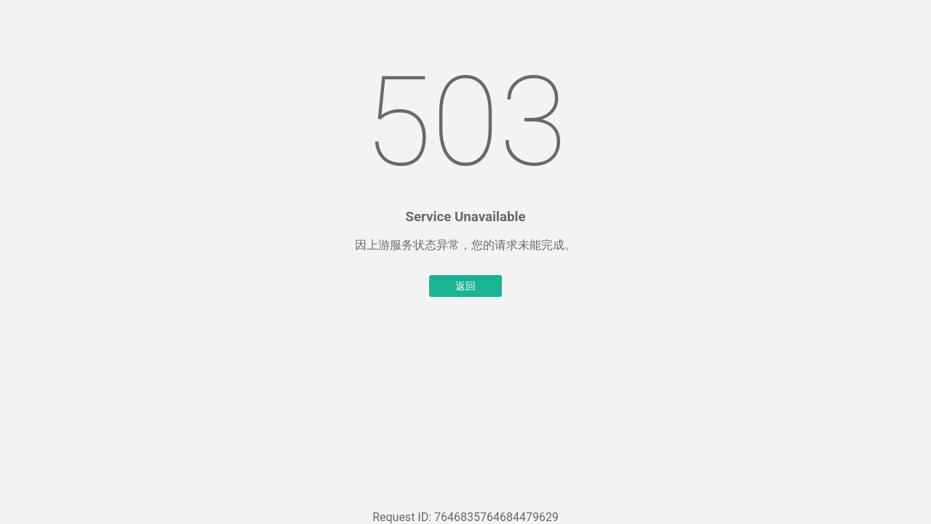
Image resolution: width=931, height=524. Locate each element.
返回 (465, 286)
